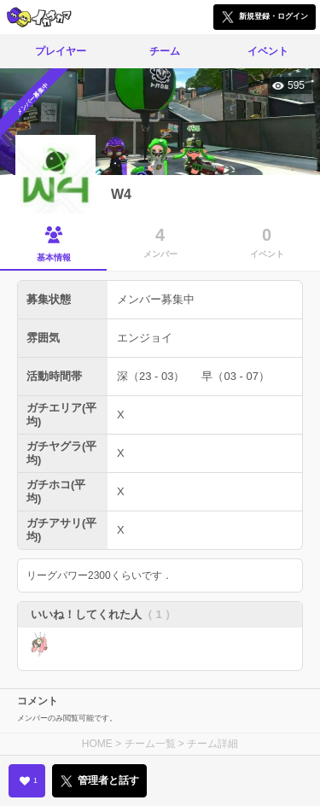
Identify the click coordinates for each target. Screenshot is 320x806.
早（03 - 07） (235, 376)
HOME (97, 744)
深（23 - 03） (150, 376)
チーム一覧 (150, 744)
